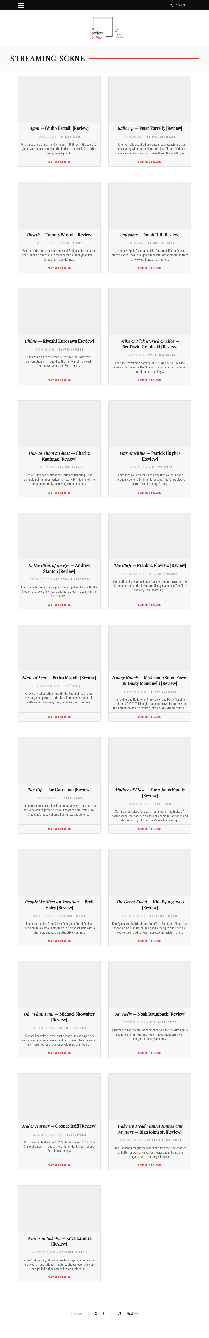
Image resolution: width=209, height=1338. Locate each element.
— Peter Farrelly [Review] (150, 128)
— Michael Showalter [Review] (59, 1016)
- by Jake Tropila (69, 243)
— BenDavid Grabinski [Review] (150, 344)
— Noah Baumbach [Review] (149, 1014)
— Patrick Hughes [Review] (150, 456)
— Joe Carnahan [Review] (59, 789)
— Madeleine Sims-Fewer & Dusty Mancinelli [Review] (150, 680)
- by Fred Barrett (70, 349)
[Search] (171, 5)
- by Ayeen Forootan (72, 1134)
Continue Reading (59, 161)
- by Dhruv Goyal (70, 467)
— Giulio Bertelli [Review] (59, 128)
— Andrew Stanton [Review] (59, 568)
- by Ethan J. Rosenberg (72, 579)
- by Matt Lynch (160, 467)
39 (119, 1313)
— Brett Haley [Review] (59, 904)
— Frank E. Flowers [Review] (150, 565)
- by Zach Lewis (69, 136)
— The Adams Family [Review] (150, 792)
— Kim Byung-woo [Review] (150, 904)
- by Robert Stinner (72, 1028)
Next (132, 1313)
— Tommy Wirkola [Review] (59, 234)
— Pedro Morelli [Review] (59, 677)
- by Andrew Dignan (160, 243)
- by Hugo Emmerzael (160, 136)
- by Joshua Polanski (163, 573)
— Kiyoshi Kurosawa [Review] (59, 341)
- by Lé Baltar (72, 686)
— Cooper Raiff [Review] (59, 1126)
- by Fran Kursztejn (72, 1252)
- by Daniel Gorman (163, 691)
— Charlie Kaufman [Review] (59, 456)
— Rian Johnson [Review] (150, 1129)
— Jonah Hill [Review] (149, 234)
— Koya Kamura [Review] (59, 1241)
